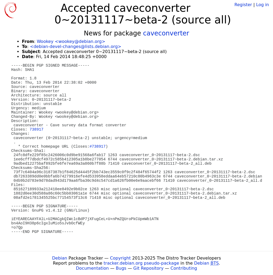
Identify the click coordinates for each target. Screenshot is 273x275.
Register (243, 4)
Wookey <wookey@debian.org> (71, 41)
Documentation (92, 268)
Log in (262, 4)
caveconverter (166, 33)
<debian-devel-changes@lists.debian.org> (75, 46)
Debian (59, 258)
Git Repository (148, 268)
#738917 (98, 146)
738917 (36, 129)
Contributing (184, 268)
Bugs (121, 268)
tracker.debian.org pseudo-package (141, 263)
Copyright (120, 258)
